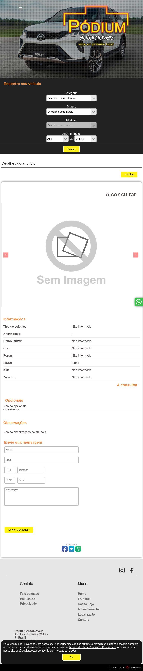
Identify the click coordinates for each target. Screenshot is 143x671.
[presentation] (32, 517)
